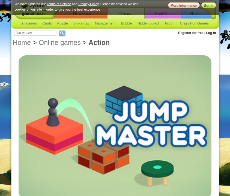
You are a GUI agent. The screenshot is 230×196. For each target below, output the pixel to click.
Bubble (126, 23)
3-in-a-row (81, 23)
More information (184, 6)
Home (22, 42)
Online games (60, 42)
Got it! (208, 6)
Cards (47, 23)
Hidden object (148, 23)
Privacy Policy (88, 4)
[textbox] (35, 33)
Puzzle (62, 23)
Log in (211, 33)
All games (29, 23)
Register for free (191, 33)
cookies (20, 9)
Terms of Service (59, 4)
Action (169, 23)
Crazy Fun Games (194, 23)
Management (105, 23)
